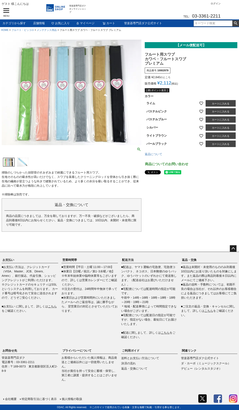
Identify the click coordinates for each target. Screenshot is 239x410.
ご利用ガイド (131, 350)
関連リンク (189, 350)
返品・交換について (134, 368)
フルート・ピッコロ (22, 30)
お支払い (8, 260)
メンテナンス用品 (47, 30)
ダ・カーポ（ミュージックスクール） (206, 363)
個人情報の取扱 (72, 399)
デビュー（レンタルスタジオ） (201, 368)
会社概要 (11, 399)
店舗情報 (39, 23)
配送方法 (128, 260)
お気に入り (60, 23)
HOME (5, 30)
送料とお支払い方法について (140, 358)
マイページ (85, 23)
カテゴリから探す (14, 23)
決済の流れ (128, 363)
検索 (235, 23)
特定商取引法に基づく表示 (39, 399)
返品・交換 (189, 260)
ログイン (216, 3)
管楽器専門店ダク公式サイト (143, 23)
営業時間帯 (69, 260)
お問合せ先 (10, 350)
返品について (153, 154)
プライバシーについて (77, 350)
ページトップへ (233, 248)
